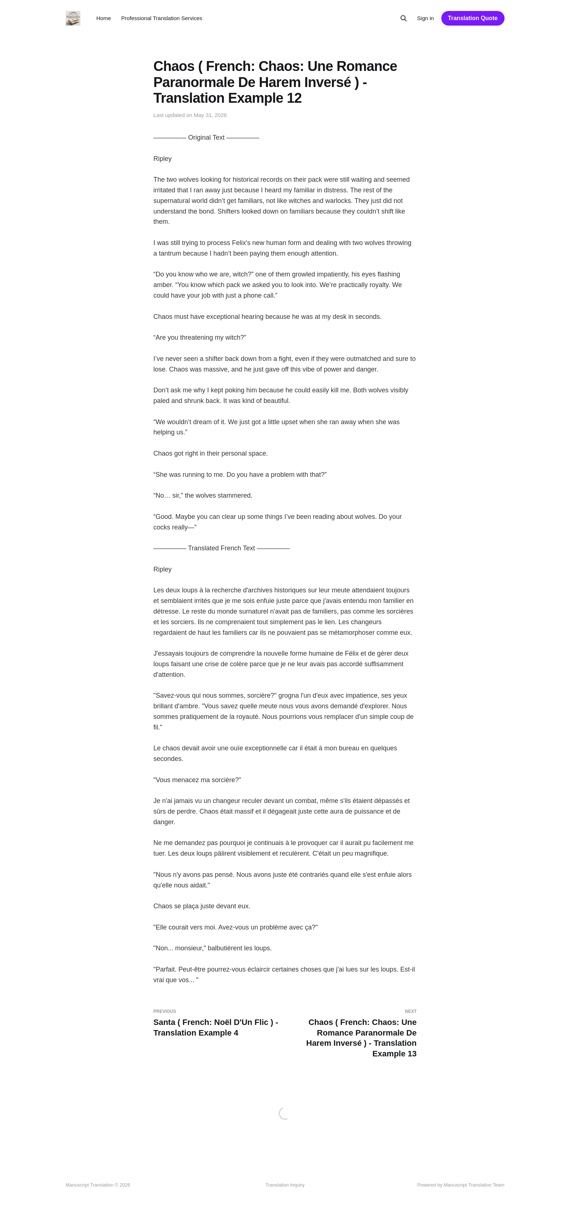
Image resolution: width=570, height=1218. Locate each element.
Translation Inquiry (284, 1185)
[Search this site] (403, 18)
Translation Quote (473, 18)
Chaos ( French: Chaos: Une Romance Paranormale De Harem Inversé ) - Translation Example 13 (354, 1033)
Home (104, 18)
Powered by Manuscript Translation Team (460, 1185)
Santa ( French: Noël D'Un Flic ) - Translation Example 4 (216, 1023)
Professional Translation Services (162, 18)
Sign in (425, 18)
